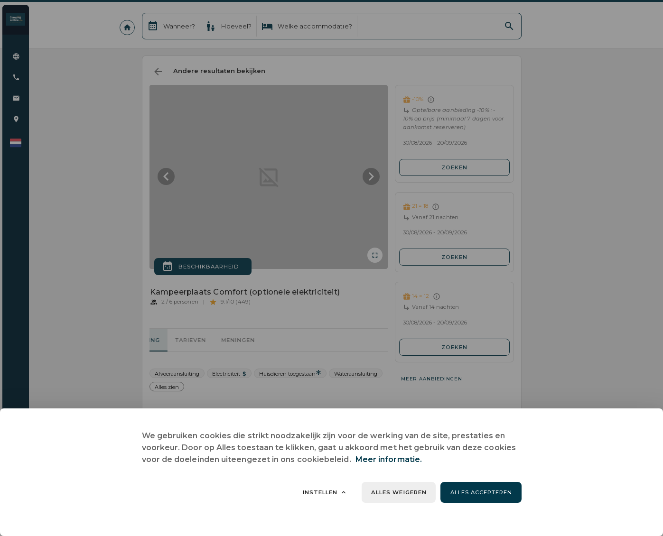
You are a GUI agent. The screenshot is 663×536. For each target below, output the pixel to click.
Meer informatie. (388, 459)
